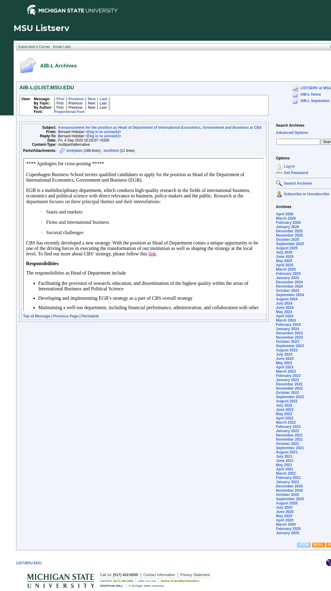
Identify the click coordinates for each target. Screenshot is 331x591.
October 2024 (287, 291)
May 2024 (284, 312)
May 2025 (284, 261)
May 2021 (284, 465)
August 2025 (287, 248)
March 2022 (286, 422)
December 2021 (289, 435)
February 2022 (288, 427)
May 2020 (284, 516)
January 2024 (287, 329)
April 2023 (284, 367)
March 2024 (286, 320)
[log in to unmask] (103, 132)
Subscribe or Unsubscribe (306, 194)
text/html (111, 151)
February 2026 (288, 222)
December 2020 (289, 486)
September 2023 (290, 346)
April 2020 (284, 520)
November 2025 (289, 235)
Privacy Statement (195, 575)
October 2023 (287, 342)
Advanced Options (292, 133)
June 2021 (285, 461)
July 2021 (284, 456)
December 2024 (289, 282)
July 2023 (284, 354)
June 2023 (285, 359)
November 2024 (289, 286)
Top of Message (36, 316)
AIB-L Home (310, 94)
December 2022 (289, 384)
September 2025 (290, 244)
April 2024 (284, 316)
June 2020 (285, 512)
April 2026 (284, 214)
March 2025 (286, 269)
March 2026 (286, 218)
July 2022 (284, 405)
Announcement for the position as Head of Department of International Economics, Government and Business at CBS (160, 127)
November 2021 (289, 439)
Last (103, 99)
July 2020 (284, 507)
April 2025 (284, 265)
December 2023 (289, 333)
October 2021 (287, 444)
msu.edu (150, 580)
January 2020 (287, 533)
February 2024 (288, 325)
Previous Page (66, 316)
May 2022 (284, 414)
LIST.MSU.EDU (28, 563)
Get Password (296, 173)
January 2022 (287, 431)
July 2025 (284, 252)
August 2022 (287, 401)
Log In (289, 166)
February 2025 (288, 274)
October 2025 (287, 239)
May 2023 (284, 363)
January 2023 (287, 380)
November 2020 (289, 490)
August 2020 (287, 503)
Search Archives (290, 125)
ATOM (304, 545)
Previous (76, 99)
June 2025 (285, 257)
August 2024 (287, 299)
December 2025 (289, 231)
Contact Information (159, 575)
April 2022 (284, 418)
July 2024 (284, 303)
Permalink (90, 316)
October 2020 (287, 495)
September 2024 (290, 295)
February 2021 (288, 478)
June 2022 (285, 410)
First (60, 99)
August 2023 (287, 350)
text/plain (75, 151)
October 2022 (287, 393)
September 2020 (290, 499)
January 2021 (287, 482)
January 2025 (287, 278)
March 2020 (286, 524)
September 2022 (290, 397)
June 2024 (285, 308)
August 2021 (287, 452)
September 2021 (290, 448)
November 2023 (289, 337)
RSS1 (318, 545)
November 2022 (289, 388)
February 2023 (288, 376)
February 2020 (288, 529)
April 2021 (284, 469)
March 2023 (286, 371)
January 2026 (287, 227)
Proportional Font (69, 112)
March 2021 (286, 473)
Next (92, 99)
